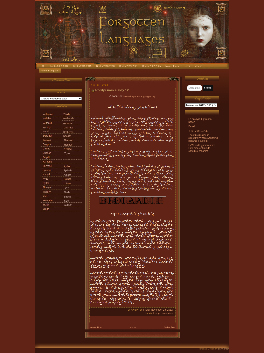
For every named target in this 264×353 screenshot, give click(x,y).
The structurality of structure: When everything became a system (203, 138)
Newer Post (95, 327)
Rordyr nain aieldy (163, 313)
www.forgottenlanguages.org (140, 96)
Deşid (191, 126)
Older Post (170, 327)
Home (133, 327)
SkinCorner (223, 349)
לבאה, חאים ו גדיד (198, 130)
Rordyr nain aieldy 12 (112, 90)
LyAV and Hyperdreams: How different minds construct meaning (201, 148)
